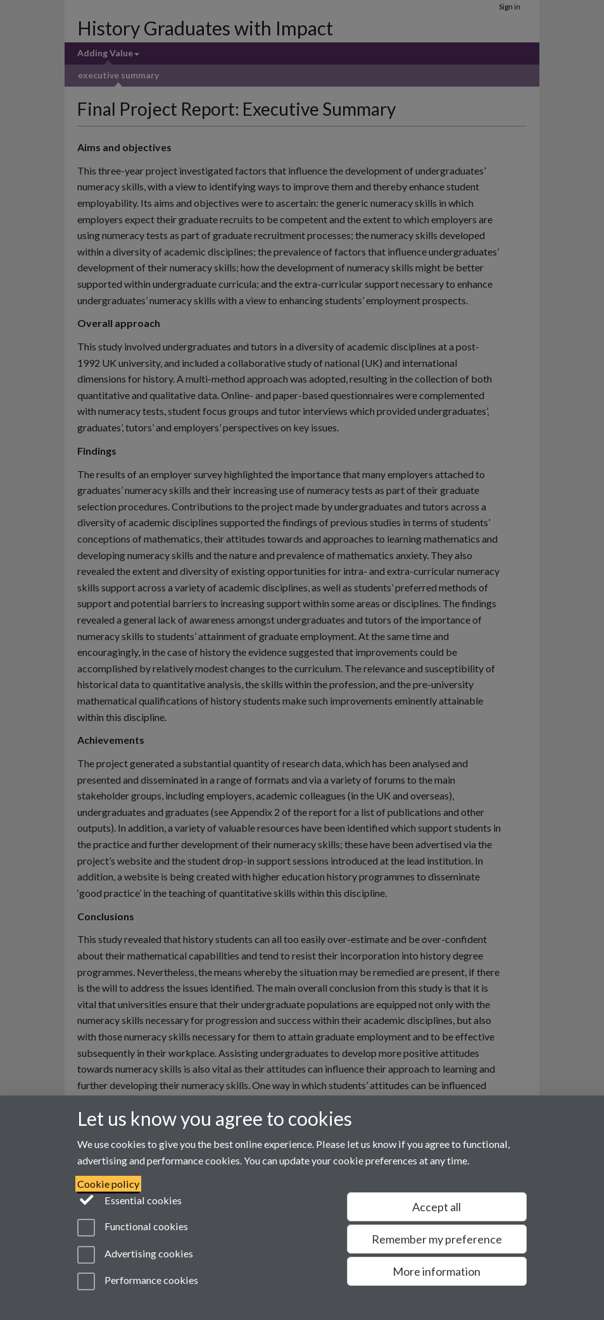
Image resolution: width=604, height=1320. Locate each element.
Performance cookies (137, 1281)
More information (437, 1271)
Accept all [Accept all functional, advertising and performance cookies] (436, 1207)
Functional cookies (132, 1228)
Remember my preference (437, 1239)
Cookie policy (108, 1184)
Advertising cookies (135, 1255)
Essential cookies (129, 1199)
